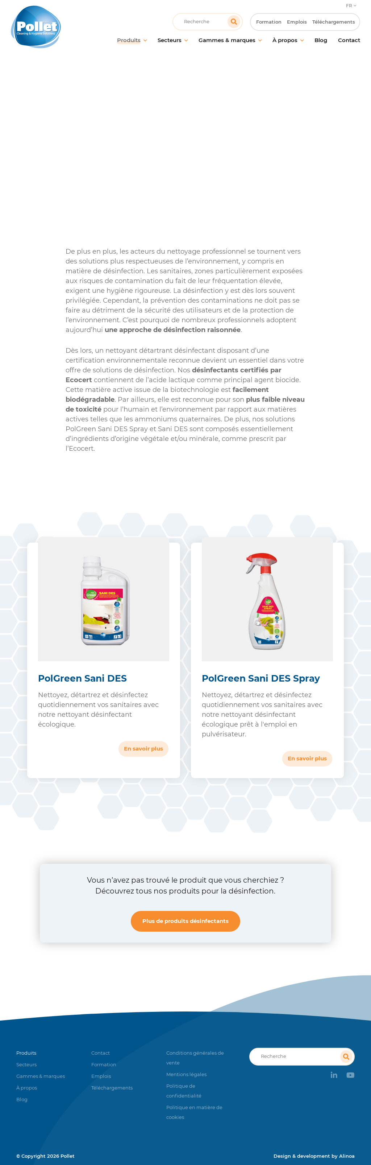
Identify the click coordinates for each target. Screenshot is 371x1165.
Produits (112, 157)
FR (349, 5)
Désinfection (150, 157)
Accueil (82, 157)
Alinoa (347, 1156)
